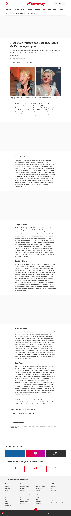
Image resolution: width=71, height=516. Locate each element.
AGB (51, 488)
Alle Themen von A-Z (24, 486)
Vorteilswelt (22, 497)
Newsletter (22, 488)
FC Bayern (7, 492)
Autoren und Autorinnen (40, 486)
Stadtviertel (7, 488)
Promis (30, 9)
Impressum (53, 486)
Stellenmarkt (23, 503)
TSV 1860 (7, 494)
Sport (22, 9)
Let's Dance (31, 248)
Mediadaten (38, 497)
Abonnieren (38, 490)
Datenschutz (53, 490)
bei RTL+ (23, 186)
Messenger (22, 490)
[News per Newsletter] (35, 469)
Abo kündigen (53, 494)
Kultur (54, 9)
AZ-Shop (37, 499)
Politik (49, 9)
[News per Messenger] (15, 469)
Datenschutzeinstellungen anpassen (58, 495)
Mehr (61, 9)
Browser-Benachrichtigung (25, 494)
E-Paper (37, 494)
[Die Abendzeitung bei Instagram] (35, 453)
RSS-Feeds (22, 492)
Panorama (37, 9)
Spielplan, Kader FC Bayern (25, 499)
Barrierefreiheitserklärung (56, 492)
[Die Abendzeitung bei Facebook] (15, 453)
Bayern (17, 9)
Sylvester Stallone (45, 274)
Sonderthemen (38, 503)
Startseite (8, 13)
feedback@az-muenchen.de (46, 403)
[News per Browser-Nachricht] (56, 469)
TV (44, 9)
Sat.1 (54, 254)
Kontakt (37, 495)
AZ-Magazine (38, 501)
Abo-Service (38, 492)
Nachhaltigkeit (8, 505)
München (8, 9)
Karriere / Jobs (38, 488)
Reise (6, 503)
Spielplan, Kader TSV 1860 (25, 501)
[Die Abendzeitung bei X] (56, 453)
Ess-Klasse (22, 495)
